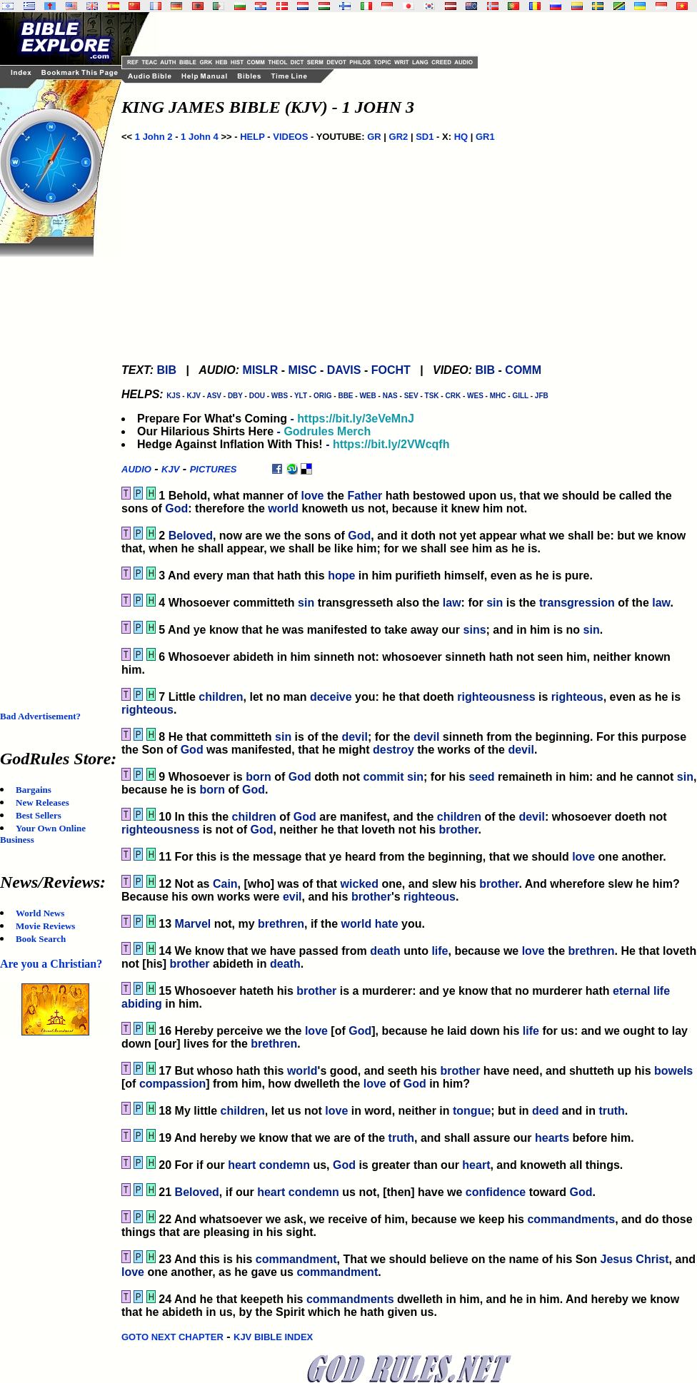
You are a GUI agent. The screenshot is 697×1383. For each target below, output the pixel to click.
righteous (577, 697)
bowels (673, 1071)
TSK (432, 396)
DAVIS (344, 370)
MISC (303, 370)
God (176, 508)
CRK (453, 396)
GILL (520, 396)
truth (611, 1111)
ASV (213, 396)
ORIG (323, 396)
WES (475, 396)
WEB (367, 396)
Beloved (191, 536)
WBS (279, 396)
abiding (141, 1004)
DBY (235, 396)
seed (481, 777)
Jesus (617, 1259)
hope (341, 575)
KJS (173, 396)
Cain (225, 884)
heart (242, 1165)
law (452, 603)
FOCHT (391, 370)
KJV (193, 396)
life (439, 951)
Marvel (193, 924)
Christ (652, 1259)
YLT (300, 396)
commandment (296, 1259)
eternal (631, 991)
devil (354, 737)
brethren (281, 924)
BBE (345, 396)
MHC (498, 396)
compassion (172, 1084)
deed (545, 1111)
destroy (393, 750)
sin (306, 603)
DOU (257, 396)
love (312, 496)
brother (458, 830)
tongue (472, 1111)
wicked (359, 884)
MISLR (261, 370)
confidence (496, 1192)
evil (292, 897)
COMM (523, 370)
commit (383, 777)
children (221, 697)
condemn (284, 1165)
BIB (166, 370)
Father (364, 496)
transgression (577, 603)
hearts (552, 1138)
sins (474, 630)
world (283, 508)
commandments (571, 1219)
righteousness (496, 697)
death (385, 951)
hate (386, 924)
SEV (411, 396)
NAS (390, 396)
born (258, 777)
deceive (331, 697)
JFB (541, 396)
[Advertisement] (57, 471)
